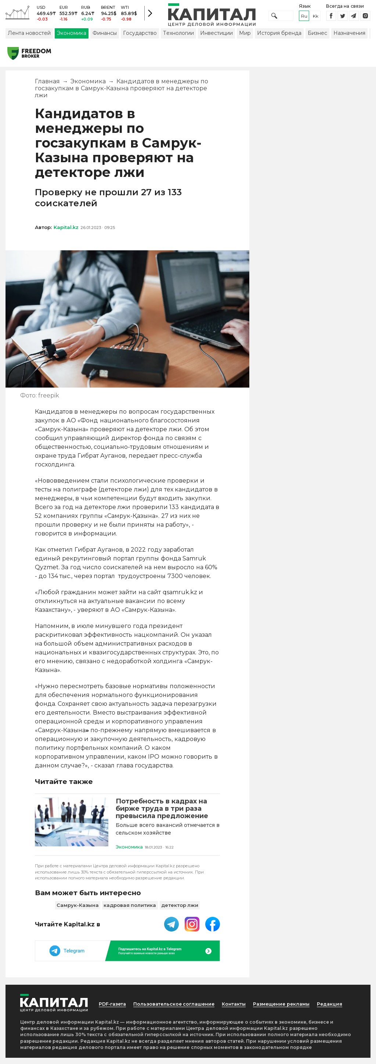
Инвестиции (216, 38)
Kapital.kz (66, 232)
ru (304, 18)
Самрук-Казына (78, 911)
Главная (47, 86)
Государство (140, 38)
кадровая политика (130, 911)
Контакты (240, 1006)
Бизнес (317, 38)
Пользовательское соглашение (163, 1010)
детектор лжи (180, 911)
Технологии (178, 38)
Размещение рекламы (280, 1010)
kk (315, 18)
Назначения (349, 38)
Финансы (105, 38)
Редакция (341, 1006)
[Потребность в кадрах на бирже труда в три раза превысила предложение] (71, 829)
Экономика (71, 38)
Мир (245, 38)
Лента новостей (29, 38)
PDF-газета (108, 1010)
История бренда (279, 38)
